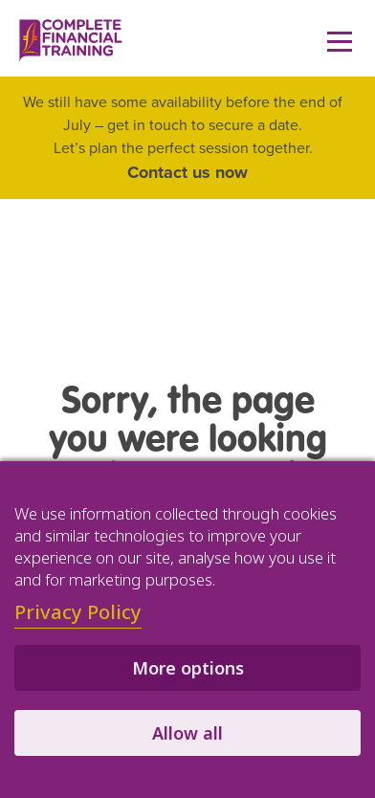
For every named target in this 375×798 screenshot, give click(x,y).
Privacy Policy (78, 612)
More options (188, 667)
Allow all (187, 732)
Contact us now (187, 172)
